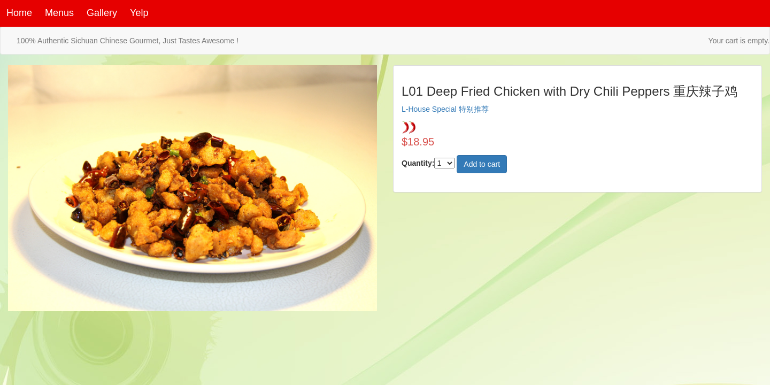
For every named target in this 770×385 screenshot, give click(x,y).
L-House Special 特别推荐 (445, 109)
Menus (59, 12)
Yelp (139, 12)
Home (19, 12)
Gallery (102, 12)
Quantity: (418, 163)
